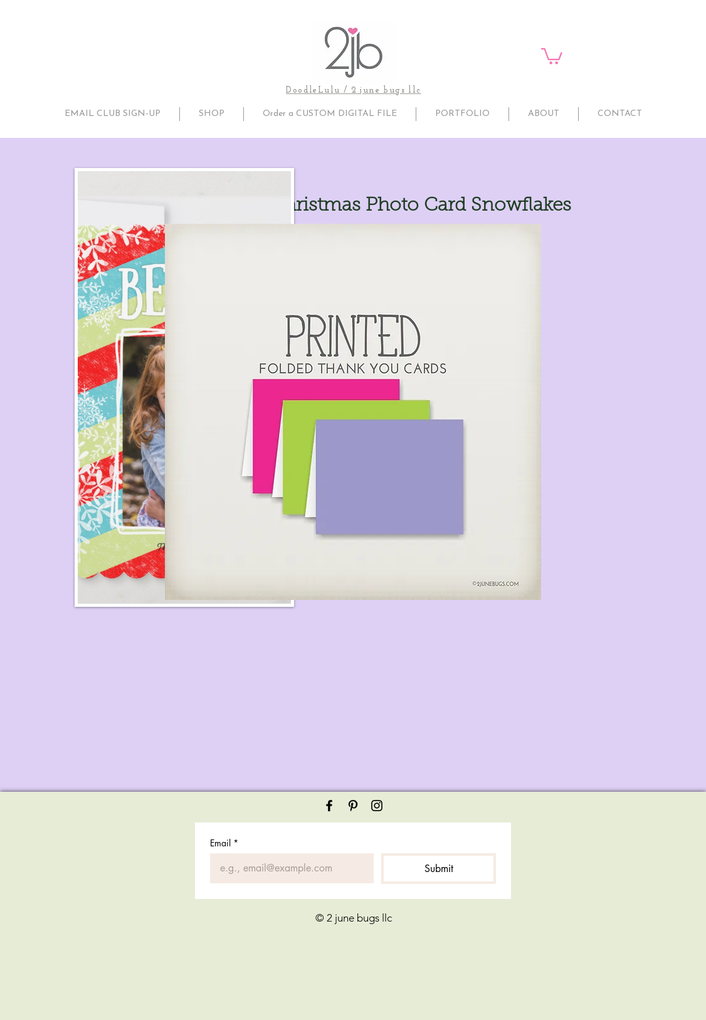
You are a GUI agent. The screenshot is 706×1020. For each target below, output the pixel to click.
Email (224, 843)
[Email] (288, 868)
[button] (551, 55)
